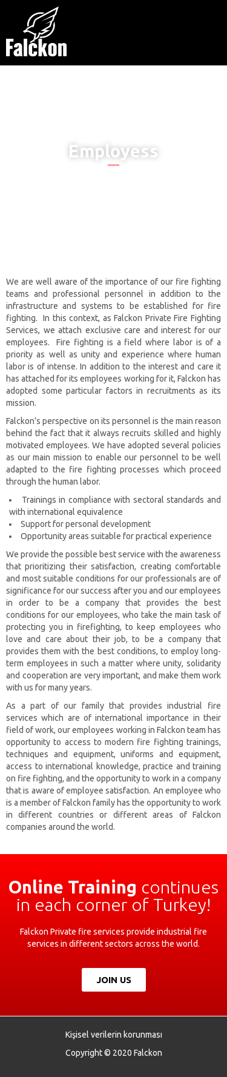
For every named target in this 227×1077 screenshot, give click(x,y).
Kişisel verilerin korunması (113, 1034)
